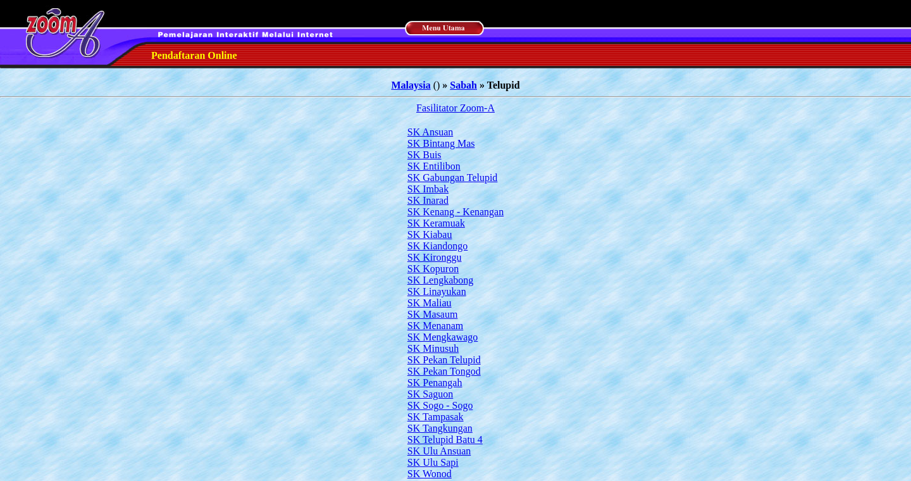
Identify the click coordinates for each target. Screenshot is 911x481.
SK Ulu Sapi (433, 462)
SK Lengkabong (440, 280)
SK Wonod (429, 473)
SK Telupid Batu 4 (445, 439)
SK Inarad (428, 200)
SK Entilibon (434, 166)
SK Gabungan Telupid (452, 177)
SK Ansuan (430, 132)
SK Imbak (428, 189)
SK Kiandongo (437, 245)
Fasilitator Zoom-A (455, 108)
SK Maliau (429, 302)
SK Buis (424, 154)
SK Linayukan (436, 291)
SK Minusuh (433, 348)
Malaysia (410, 85)
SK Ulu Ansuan (439, 451)
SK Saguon (430, 394)
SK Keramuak (436, 223)
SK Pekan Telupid (444, 359)
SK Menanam (435, 325)
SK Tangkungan (440, 428)
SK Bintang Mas (441, 143)
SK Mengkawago (442, 337)
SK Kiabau (429, 234)
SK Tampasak (435, 416)
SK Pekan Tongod (444, 371)
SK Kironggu (434, 257)
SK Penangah (434, 382)
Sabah (463, 85)
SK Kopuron (433, 268)
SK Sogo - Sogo (440, 405)
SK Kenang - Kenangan (455, 211)
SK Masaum (432, 314)
